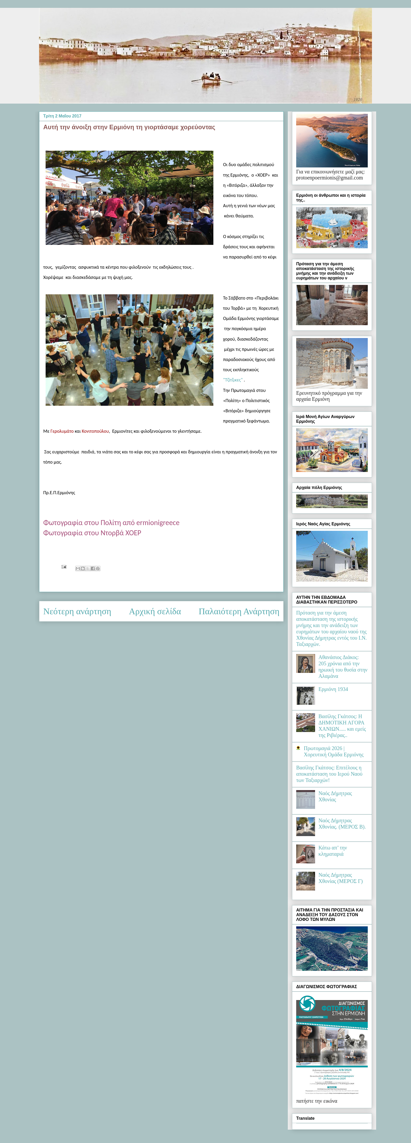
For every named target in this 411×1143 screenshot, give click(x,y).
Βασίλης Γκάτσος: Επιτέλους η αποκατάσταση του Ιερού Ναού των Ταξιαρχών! (329, 774)
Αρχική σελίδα (155, 611)
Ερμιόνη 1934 (333, 689)
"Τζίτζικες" (233, 380)
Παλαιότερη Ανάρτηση (239, 611)
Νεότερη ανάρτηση (77, 611)
